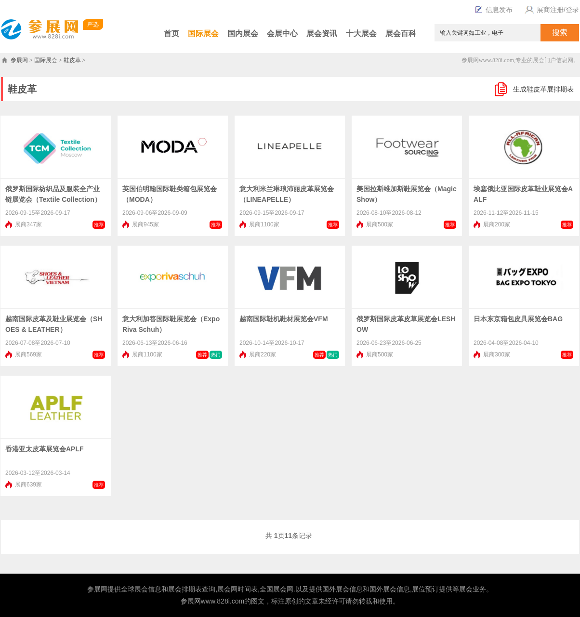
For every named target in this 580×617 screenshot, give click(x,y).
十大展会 (361, 33)
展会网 (227, 589)
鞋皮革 (72, 60)
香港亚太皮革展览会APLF (44, 449)
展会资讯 (321, 33)
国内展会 (242, 33)
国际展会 (203, 33)
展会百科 (400, 33)
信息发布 (494, 9)
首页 (171, 33)
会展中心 (282, 33)
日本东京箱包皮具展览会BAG (518, 319)
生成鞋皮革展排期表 (543, 89)
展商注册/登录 (550, 9)
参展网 (19, 60)
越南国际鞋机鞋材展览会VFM (283, 319)
